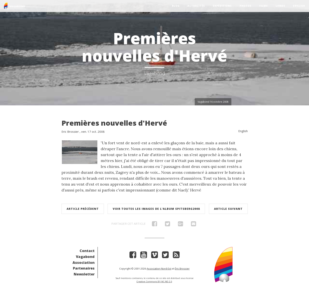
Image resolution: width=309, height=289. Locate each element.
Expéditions (222, 5)
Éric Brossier (182, 268)
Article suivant (228, 209)
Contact (87, 250)
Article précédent (83, 209)
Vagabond (85, 256)
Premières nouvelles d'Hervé (114, 123)
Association (84, 262)
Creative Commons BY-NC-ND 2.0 (154, 281)
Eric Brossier (70, 131)
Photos (245, 5)
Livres (280, 5)
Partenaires (84, 268)
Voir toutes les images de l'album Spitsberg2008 (156, 209)
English (299, 5)
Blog (176, 5)
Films (263, 5)
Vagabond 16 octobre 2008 (213, 101)
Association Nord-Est (159, 268)
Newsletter (84, 274)
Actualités (196, 5)
